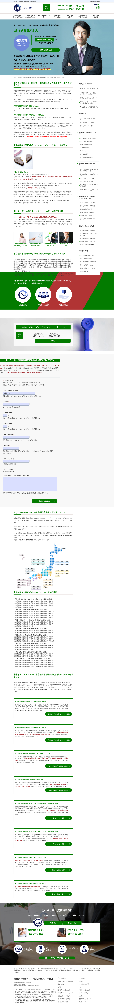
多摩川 (61, 261)
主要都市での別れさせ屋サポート (89, 230)
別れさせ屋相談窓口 (28, 538)
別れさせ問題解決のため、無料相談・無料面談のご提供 (89, 170)
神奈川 (62, 569)
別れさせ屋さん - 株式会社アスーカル (34, 977)
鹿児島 (18, 585)
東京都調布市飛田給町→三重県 (43, 631)
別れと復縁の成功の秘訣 (86, 126)
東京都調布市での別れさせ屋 (65, 991)
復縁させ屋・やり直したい (64, 994)
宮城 (67, 560)
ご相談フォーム (67, 335)
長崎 (23, 578)
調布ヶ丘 (46, 267)
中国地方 (18, 642)
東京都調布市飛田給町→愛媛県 (23, 654)
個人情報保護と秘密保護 (64, 997)
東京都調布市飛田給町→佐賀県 (43, 659)
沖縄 (22, 553)
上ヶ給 (36, 259)
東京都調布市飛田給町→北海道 (23, 600)
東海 (34, 999)
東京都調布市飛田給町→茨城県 (23, 614)
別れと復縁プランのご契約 (87, 178)
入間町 (37, 261)
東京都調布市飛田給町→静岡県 (23, 631)
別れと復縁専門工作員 (86, 209)
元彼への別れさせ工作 (58, 892)
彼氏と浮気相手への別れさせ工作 (58, 788)
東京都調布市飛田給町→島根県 (43, 644)
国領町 (53, 261)
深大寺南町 (33, 265)
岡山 (32, 567)
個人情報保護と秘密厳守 (86, 157)
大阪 (50, 580)
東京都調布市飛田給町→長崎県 (23, 661)
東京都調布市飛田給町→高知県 (43, 654)
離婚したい (62, 99)
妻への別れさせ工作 (58, 816)
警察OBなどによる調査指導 (87, 215)
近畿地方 (18, 633)
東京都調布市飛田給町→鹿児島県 (24, 665)
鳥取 (32, 569)
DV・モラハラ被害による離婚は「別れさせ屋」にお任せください (89, 107)
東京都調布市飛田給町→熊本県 (43, 661)
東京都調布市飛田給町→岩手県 (23, 602)
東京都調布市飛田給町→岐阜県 (43, 629)
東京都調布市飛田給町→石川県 (43, 623)
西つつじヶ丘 (28, 267)
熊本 (23, 580)
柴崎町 (61, 263)
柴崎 (54, 263)
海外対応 (22, 1001)
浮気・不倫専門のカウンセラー (88, 202)
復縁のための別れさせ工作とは (88, 133)
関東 (24, 999)
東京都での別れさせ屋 (84, 988)
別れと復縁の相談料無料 (86, 141)
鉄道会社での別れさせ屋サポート (89, 238)
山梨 (38, 560)
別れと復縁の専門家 (84, 982)
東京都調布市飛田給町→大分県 (23, 663)
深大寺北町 (22, 265)
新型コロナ (20, 996)
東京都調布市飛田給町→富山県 (23, 623)
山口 (28, 569)
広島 (28, 567)
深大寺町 (53, 265)
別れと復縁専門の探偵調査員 (87, 206)
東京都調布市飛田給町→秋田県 (23, 604)
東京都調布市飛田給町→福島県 (23, 606)
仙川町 (21, 261)
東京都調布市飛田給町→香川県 (43, 652)
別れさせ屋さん (84, 251)
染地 (47, 263)
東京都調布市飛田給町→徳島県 (23, 652)
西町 (38, 267)
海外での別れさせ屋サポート (87, 244)
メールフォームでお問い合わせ (57, 956)
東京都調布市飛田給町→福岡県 (23, 659)
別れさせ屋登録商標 (63, 1000)
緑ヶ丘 (61, 265)
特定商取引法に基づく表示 (86, 997)
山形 (62, 562)
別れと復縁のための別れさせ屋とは (89, 119)
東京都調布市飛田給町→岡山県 (23, 646)
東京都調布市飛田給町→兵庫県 (43, 635)
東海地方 (18, 627)
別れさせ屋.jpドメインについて (88, 268)
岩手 (62, 560)
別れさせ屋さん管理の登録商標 (41, 998)
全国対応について (85, 147)
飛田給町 (19, 269)
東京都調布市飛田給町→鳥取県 (23, 644)
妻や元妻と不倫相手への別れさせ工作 (58, 712)
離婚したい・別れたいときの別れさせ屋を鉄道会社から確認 (89, 98)
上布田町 (44, 259)
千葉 (67, 569)
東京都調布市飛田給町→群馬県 (23, 616)
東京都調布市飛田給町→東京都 (23, 610)
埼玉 (57, 571)
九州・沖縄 (48, 999)
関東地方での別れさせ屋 (64, 988)
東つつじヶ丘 (37, 263)
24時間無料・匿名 (44, 40)
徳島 (34, 587)
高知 (38, 587)
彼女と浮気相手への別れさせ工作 (58, 764)
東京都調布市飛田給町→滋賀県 (43, 637)
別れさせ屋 (19, 200)
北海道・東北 (18, 999)
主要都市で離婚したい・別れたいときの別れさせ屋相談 (89, 93)
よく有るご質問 (84, 154)
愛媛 (38, 585)
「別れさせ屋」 (62, 976)
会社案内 (81, 994)
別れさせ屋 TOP (84, 271)
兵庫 (46, 583)
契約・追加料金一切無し (86, 144)
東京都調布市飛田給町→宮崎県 (43, 663)
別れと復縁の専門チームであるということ (89, 219)
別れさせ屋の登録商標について (88, 261)
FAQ (80, 985)
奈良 (50, 583)
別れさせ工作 (83, 976)
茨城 (62, 571)
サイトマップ (82, 1000)
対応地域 (81, 979)
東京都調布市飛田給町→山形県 (43, 604)
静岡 (38, 563)
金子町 (61, 267)
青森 (57, 560)
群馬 (57, 574)
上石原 (53, 259)
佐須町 (29, 261)
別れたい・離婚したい (84, 991)
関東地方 (18, 608)
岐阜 (43, 563)
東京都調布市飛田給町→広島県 (43, 646)
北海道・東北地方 (21, 598)
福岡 (19, 578)
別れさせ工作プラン (50, 196)
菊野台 (18, 267)
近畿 (37, 999)
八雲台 (45, 261)
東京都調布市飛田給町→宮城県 (43, 602)
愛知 (34, 563)
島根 (28, 572)
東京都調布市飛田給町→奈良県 (23, 639)
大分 (23, 583)
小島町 (21, 263)
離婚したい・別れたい (86, 84)
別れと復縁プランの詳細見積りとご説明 (89, 174)
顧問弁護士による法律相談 (87, 212)
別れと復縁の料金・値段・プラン (88, 164)
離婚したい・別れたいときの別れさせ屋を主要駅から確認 (89, 102)
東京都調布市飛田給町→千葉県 (43, 612)
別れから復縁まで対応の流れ (65, 979)
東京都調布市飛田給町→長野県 (43, 620)
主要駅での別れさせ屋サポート (88, 241)
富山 (38, 558)
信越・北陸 (29, 999)
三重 (46, 578)
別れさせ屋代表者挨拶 (86, 258)
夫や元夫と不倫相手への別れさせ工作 (58, 738)
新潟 (34, 558)
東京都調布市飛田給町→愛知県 (23, 629)
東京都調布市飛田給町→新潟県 (23, 620)
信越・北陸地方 (20, 619)
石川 (43, 558)
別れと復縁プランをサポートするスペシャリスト (88, 197)
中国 (40, 999)
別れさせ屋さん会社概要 (87, 255)
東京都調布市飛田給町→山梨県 (43, 616)
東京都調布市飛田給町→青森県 (43, 600)
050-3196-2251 (46, 50)
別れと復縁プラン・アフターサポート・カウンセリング (89, 189)
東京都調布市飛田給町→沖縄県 (45, 665)
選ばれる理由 (61, 982)
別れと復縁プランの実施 (86, 181)
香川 (34, 585)
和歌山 (45, 585)
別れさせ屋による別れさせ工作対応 (60, 534)
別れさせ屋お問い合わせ (86, 265)
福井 (34, 560)
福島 (67, 562)
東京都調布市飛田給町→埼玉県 (23, 612)
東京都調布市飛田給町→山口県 (23, 648)
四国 (43, 999)
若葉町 (69, 265)
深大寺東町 (43, 265)
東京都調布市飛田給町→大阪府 (23, 635)
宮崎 (19, 583)
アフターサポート (85, 151)
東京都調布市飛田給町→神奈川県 (44, 610)
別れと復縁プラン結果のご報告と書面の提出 (89, 185)
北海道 (63, 547)
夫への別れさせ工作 (58, 842)
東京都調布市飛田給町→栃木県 (43, 614)
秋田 (57, 562)
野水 (54, 267)
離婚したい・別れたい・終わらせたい (89, 89)
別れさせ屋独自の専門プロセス (44, 688)
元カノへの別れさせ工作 (58, 868)
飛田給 (69, 267)
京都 (46, 580)
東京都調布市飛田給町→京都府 (23, 637)
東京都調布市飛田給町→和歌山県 (44, 639)
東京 (57, 569)
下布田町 (62, 259)
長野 (43, 560)
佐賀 (19, 580)
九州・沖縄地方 (20, 657)
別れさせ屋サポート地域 (86, 226)
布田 (28, 263)
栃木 (67, 571)
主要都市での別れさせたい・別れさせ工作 (89, 234)
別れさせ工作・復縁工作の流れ (88, 138)
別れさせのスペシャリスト (87, 122)
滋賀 (50, 578)
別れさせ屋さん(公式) (95, 1)
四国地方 (18, 650)
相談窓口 (60, 985)
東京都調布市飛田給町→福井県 (23, 625)
